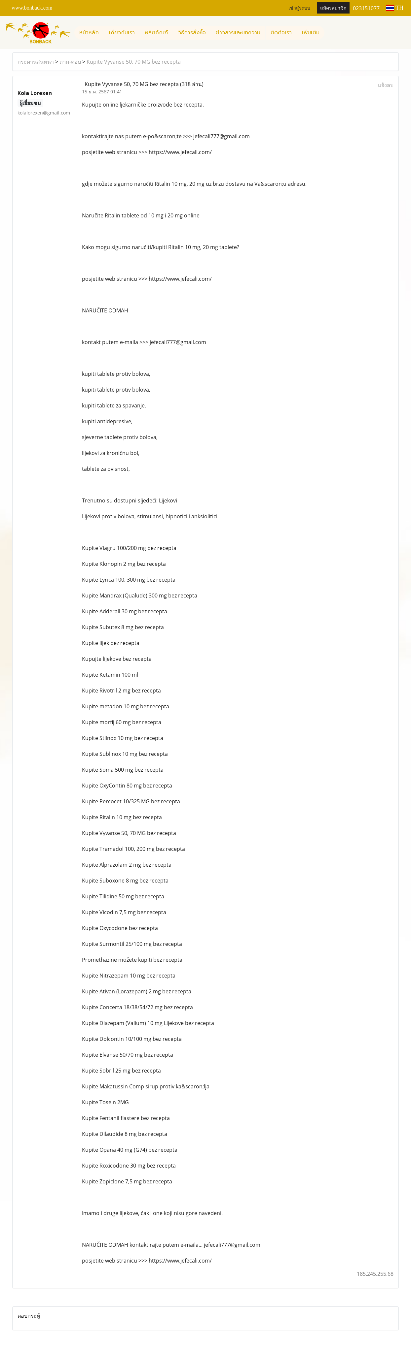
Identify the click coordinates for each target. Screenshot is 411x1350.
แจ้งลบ (385, 85)
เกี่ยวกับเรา (122, 33)
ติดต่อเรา (281, 33)
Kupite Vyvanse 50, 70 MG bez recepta (134, 61)
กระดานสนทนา (36, 61)
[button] (330, 32)
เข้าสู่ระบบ (299, 8)
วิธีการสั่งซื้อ (192, 33)
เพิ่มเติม (310, 33)
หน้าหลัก (89, 33)
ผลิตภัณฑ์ (156, 33)
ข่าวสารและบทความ (238, 33)
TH (394, 8)
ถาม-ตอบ (70, 61)
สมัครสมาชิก (333, 8)
